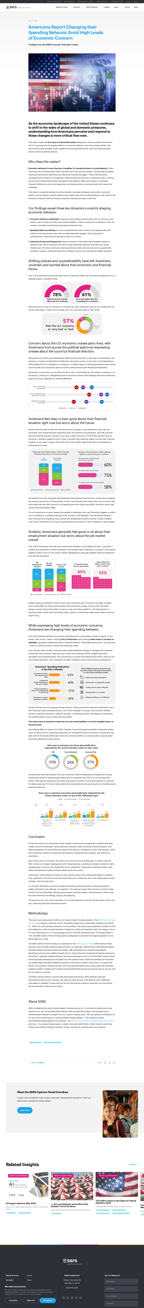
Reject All (30, 1300)
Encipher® (93, 1021)
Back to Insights (37, 1062)
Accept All (48, 1300)
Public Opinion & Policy (103, 1213)
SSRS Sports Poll (106, 1021)
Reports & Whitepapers (18, 1175)
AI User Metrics (11, 1213)
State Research (56, 1213)
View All (132, 1164)
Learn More (24, 1110)
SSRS (18, 7)
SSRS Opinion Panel (84, 944)
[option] (27, 1193)
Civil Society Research (103, 1210)
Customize (13, 1300)
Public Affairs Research (119, 1210)
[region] (30, 1294)
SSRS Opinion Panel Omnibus (52, 1042)
